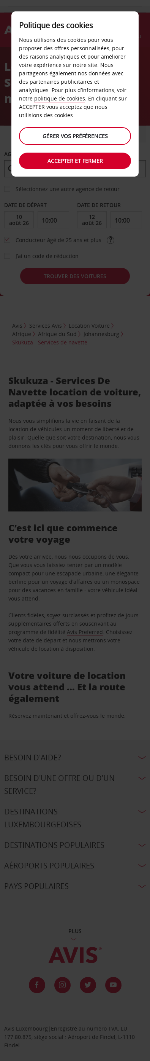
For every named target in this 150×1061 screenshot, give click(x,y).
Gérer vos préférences (75, 136)
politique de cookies (59, 98)
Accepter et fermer (75, 160)
